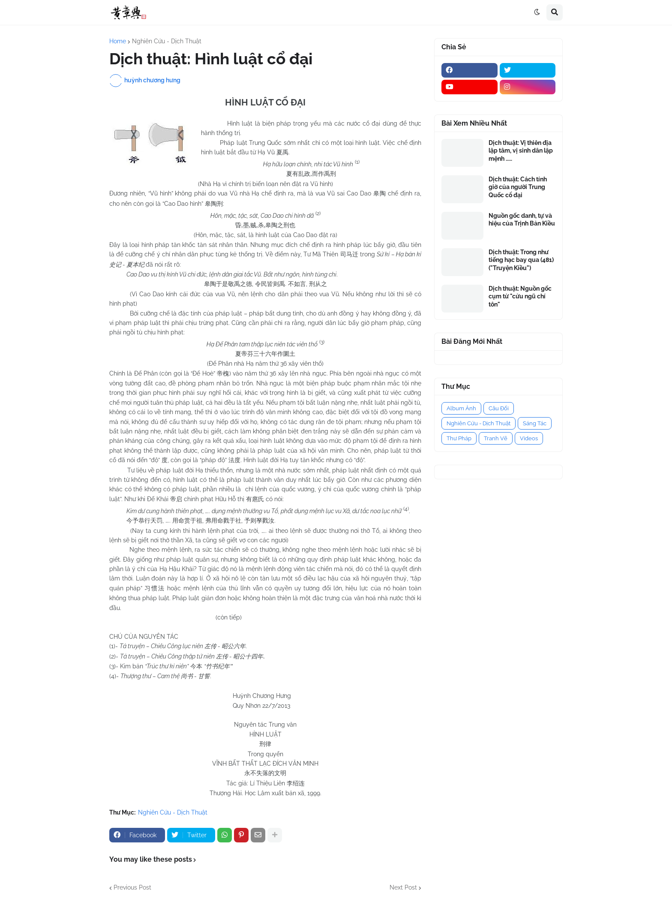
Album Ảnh (461, 408)
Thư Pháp (459, 438)
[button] (537, 12)
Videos (529, 438)
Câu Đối (499, 408)
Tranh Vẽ (495, 438)
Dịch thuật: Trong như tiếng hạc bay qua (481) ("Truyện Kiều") (521, 260)
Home (117, 41)
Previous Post (132, 887)
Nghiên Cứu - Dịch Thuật (166, 41)
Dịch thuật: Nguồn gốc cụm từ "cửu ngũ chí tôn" (520, 296)
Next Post (403, 887)
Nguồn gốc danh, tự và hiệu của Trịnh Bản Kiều (522, 219)
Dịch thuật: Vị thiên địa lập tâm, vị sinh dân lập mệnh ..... (521, 150)
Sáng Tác (534, 423)
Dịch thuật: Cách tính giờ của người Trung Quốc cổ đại (518, 187)
